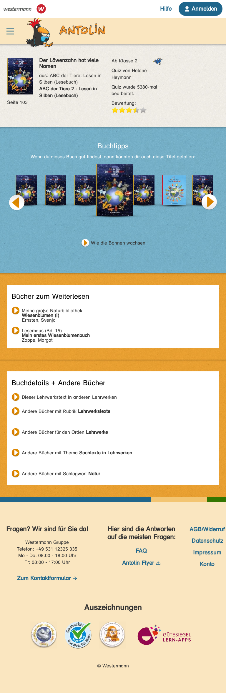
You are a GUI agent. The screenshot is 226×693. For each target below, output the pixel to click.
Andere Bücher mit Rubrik (66, 411)
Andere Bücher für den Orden (65, 432)
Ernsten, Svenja (52, 311)
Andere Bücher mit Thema (77, 453)
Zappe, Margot (56, 331)
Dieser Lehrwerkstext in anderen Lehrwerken (69, 397)
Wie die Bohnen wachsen (118, 243)
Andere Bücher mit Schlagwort (61, 473)
